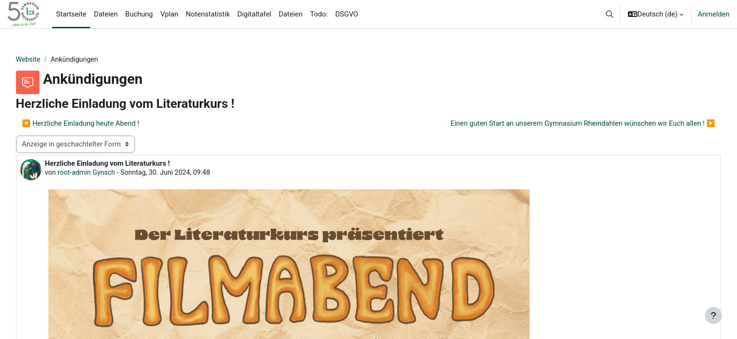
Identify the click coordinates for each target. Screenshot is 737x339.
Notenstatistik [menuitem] (208, 14)
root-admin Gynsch (105, 173)
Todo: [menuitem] (319, 14)
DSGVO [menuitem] (346, 14)
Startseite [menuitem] (71, 14)
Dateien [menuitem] (106, 14)
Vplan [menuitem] (169, 14)
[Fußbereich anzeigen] (713, 315)
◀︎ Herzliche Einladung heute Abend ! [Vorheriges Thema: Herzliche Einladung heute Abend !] (98, 124)
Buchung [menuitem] (139, 14)
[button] (610, 14)
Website (46, 60)
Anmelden (713, 14)
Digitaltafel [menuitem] (254, 14)
